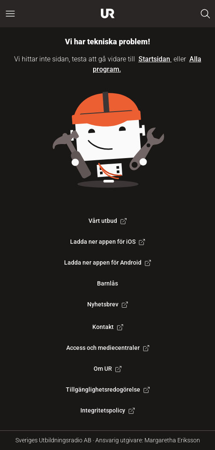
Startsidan (155, 59)
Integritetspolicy (107, 410)
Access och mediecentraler (107, 347)
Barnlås (107, 283)
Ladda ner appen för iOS (107, 241)
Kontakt (107, 326)
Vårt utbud (107, 220)
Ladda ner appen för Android (107, 262)
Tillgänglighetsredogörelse (108, 389)
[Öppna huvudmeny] (10, 14)
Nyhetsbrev (107, 304)
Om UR (107, 368)
